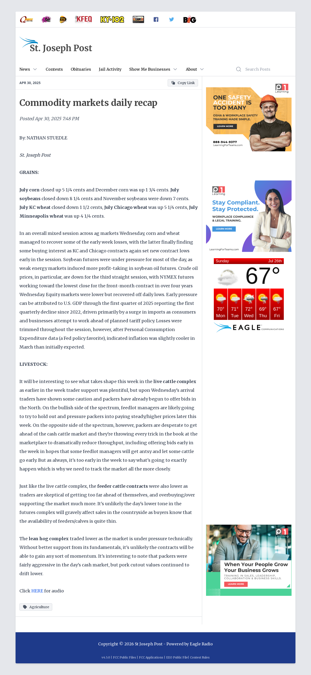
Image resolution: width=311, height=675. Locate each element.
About (191, 69)
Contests (54, 69)
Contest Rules (200, 657)
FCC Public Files (124, 657)
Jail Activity (110, 69)
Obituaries (81, 69)
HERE (37, 591)
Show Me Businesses (149, 69)
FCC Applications (151, 657)
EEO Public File (177, 657)
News (24, 69)
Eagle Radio (201, 643)
